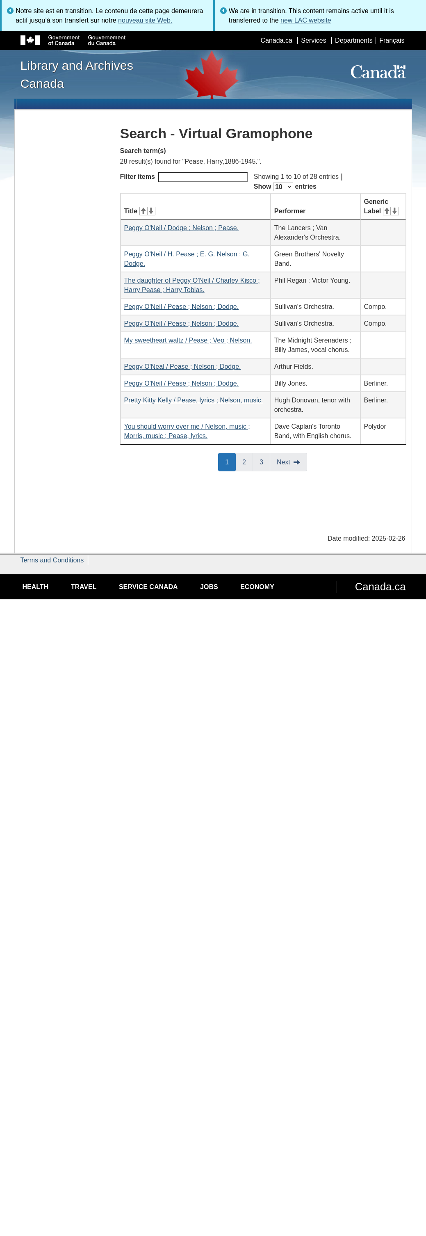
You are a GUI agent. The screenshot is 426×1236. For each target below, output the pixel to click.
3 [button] (265, 461)
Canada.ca (276, 40)
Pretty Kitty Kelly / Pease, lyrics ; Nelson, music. (193, 400)
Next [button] (283, 462)
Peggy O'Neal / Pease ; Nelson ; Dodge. (182, 366)
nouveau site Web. (145, 20)
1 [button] (230, 461)
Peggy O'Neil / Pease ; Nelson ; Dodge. (181, 306)
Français (391, 40)
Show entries (285, 187)
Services (313, 40)
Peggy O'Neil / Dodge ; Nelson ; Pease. (181, 227)
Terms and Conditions (52, 560)
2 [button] (247, 461)
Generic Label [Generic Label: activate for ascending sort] (381, 206)
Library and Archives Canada (77, 74)
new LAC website (305, 20)
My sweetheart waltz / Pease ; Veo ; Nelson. (188, 340)
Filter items (184, 177)
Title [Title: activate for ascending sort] (139, 211)
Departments (354, 40)
